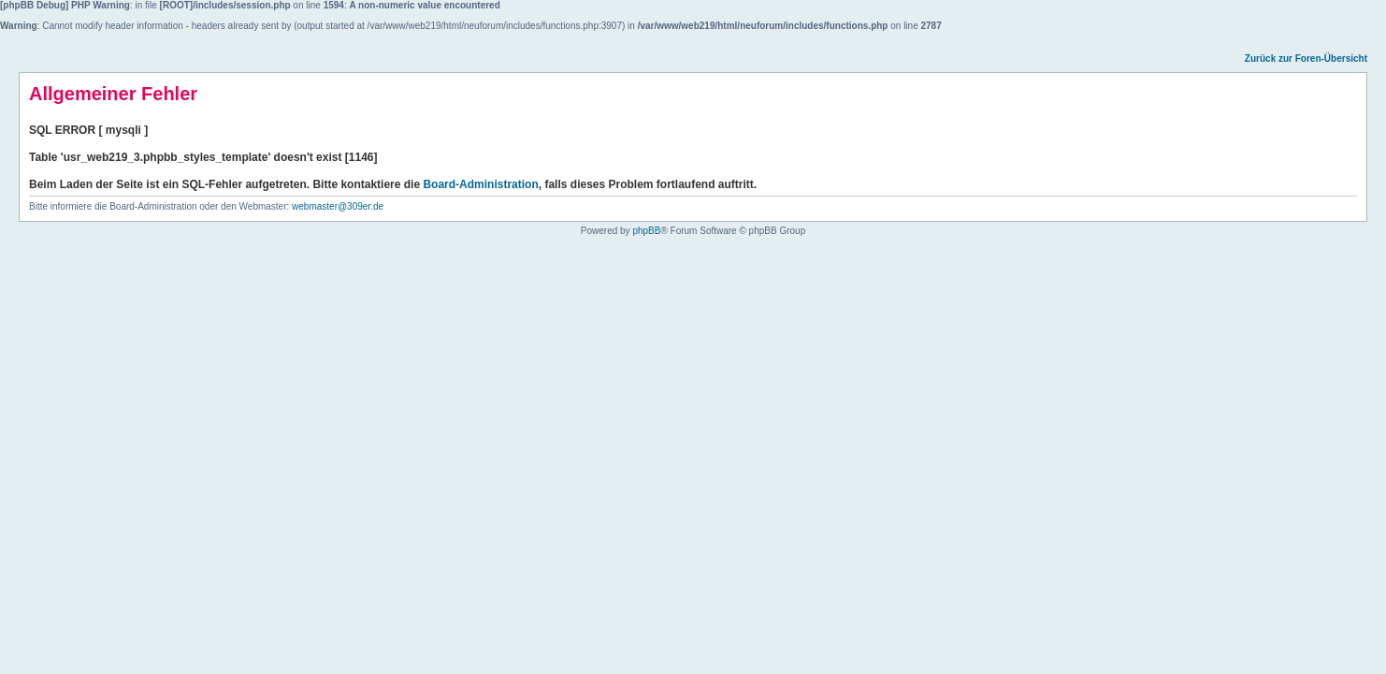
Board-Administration (480, 184)
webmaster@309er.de (337, 206)
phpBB (646, 231)
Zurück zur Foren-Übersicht (1306, 58)
